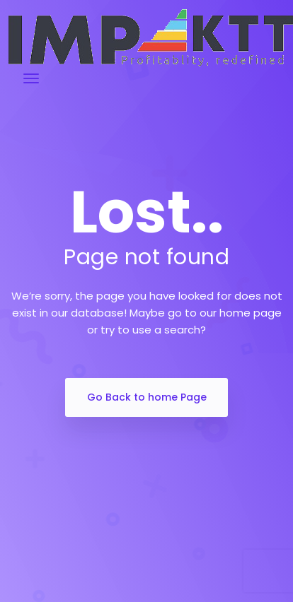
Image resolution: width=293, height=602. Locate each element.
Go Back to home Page (147, 397)
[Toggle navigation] (31, 78)
